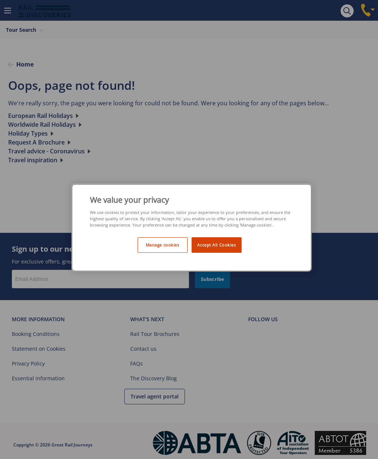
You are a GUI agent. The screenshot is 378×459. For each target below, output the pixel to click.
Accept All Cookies (216, 245)
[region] (191, 228)
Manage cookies (162, 245)
